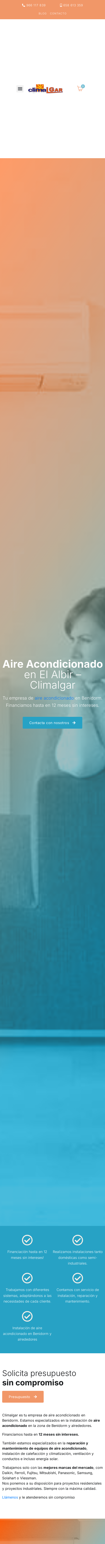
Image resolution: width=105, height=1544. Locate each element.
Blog (43, 13)
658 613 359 (71, 5)
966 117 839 (34, 5)
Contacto (58, 13)
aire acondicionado (54, 698)
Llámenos (10, 1497)
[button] (20, 88)
